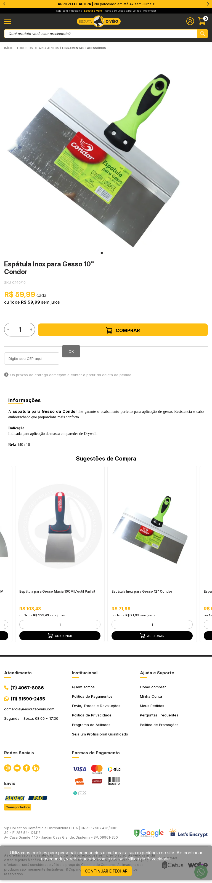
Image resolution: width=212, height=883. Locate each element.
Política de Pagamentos (92, 696)
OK (71, 351)
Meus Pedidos (152, 705)
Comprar (123, 330)
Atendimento (18, 672)
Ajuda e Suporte (157, 672)
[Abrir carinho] (203, 21)
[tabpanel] (101, 151)
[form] (60, 624)
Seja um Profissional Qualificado (100, 734)
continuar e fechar (106, 871)
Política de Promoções (159, 725)
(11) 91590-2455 (28, 699)
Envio (9, 783)
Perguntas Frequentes (159, 715)
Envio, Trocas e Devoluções (96, 705)
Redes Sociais (19, 752)
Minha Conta (151, 696)
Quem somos (83, 687)
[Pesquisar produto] (202, 33)
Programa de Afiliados (91, 725)
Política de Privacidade (92, 715)
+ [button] (5, 624)
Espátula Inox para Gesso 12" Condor (142, 591)
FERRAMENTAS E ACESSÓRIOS (84, 48)
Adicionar (60, 635)
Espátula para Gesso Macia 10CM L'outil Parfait (57, 591)
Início (9, 48)
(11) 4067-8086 (27, 688)
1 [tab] (102, 253)
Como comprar (153, 687)
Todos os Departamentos (38, 48)
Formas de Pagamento (96, 752)
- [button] (23, 624)
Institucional (84, 672)
